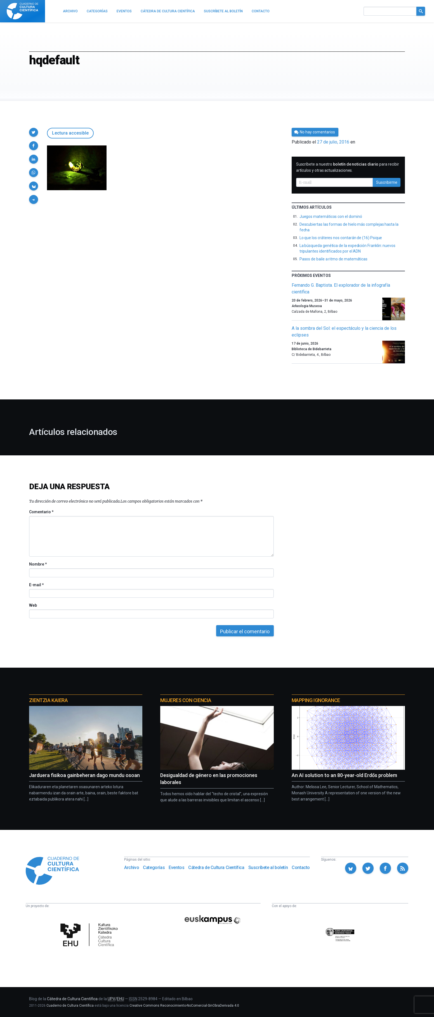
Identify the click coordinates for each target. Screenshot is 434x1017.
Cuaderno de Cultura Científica (70, 1005)
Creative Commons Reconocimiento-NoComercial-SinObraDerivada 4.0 (184, 1005)
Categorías (154, 867)
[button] (33, 132)
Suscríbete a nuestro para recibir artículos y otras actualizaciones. (347, 167)
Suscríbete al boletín (268, 867)
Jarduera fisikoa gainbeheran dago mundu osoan (84, 775)
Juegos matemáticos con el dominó (330, 216)
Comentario (41, 512)
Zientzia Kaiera (48, 700)
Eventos (176, 867)
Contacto (301, 867)
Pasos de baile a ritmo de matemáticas (333, 259)
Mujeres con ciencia (185, 700)
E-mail (36, 585)
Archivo (131, 867)
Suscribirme (386, 182)
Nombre (37, 564)
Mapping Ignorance (316, 700)
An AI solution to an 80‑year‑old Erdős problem (344, 775)
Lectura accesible (70, 133)
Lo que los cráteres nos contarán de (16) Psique (340, 238)
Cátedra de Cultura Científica (216, 867)
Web (33, 605)
